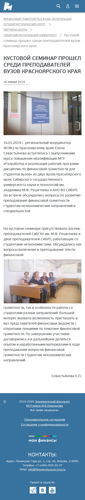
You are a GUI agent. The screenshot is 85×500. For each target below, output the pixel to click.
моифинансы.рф (43, 439)
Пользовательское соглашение (44, 419)
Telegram (33, 490)
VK (42, 490)
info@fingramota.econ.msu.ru (47, 469)
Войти (67, 6)
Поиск (58, 6)
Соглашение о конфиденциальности (44, 424)
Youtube (52, 490)
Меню (77, 6)
